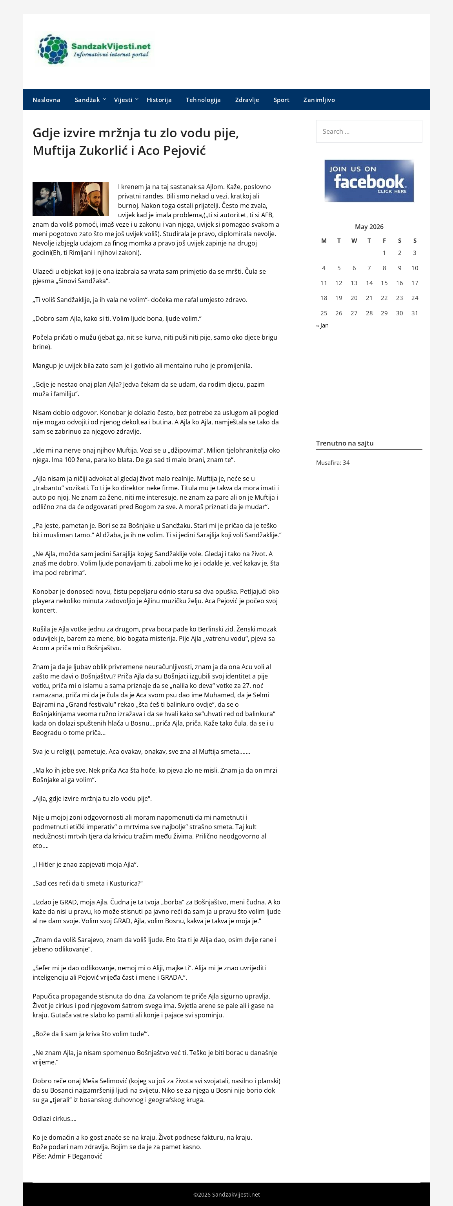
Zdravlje (247, 100)
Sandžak (87, 100)
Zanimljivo (319, 100)
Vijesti (123, 100)
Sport (282, 100)
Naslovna (47, 100)
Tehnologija (203, 100)
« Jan (322, 325)
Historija (159, 100)
